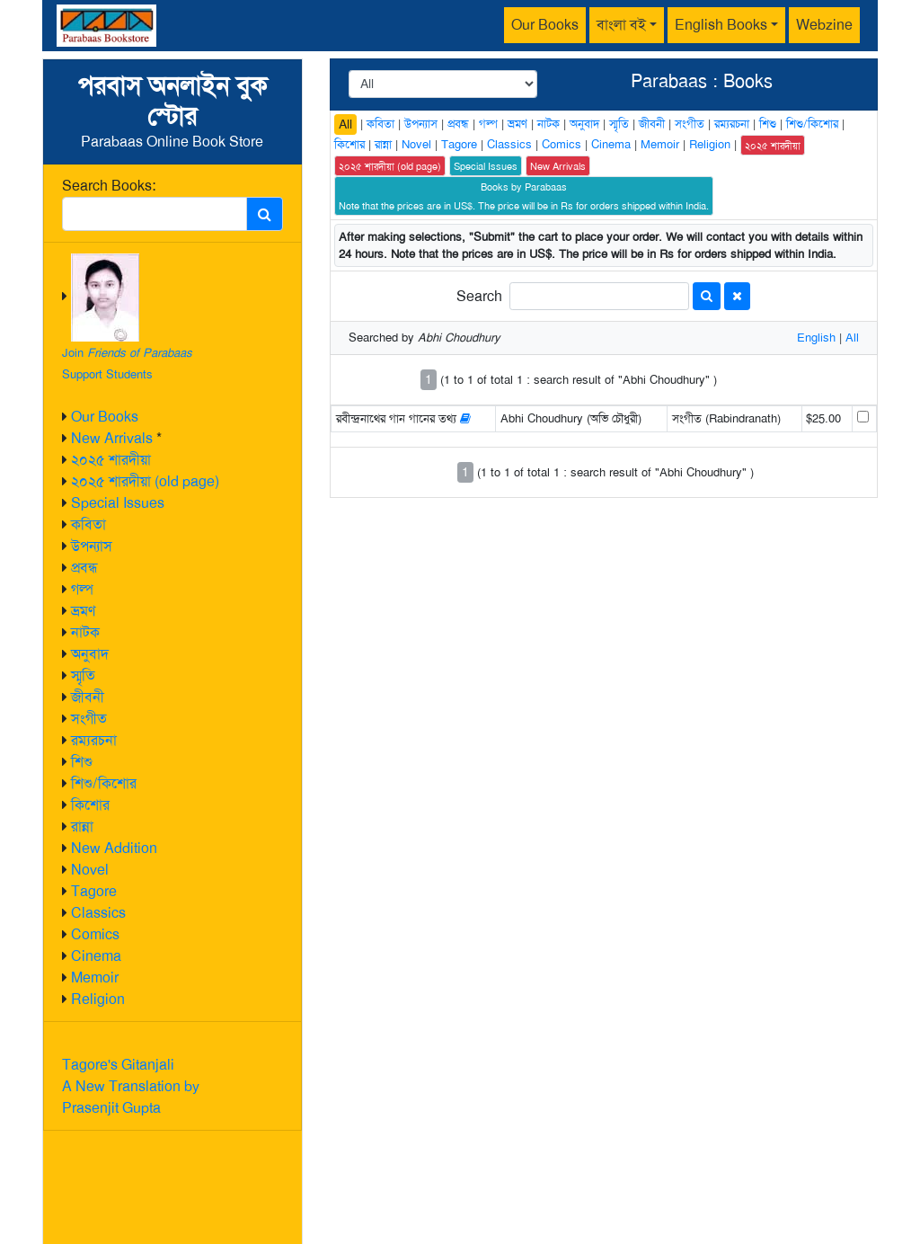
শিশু (82, 761)
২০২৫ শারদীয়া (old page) (145, 481)
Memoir (95, 977)
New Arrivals (112, 438)
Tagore (94, 891)
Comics (95, 934)
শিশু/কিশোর (104, 783)
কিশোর (90, 804)
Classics (98, 912)
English (816, 337)
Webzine (824, 24)
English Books (721, 24)
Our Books (545, 24)
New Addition (114, 848)
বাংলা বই (621, 24)
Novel (90, 869)
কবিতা (88, 524)
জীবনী (87, 697)
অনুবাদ (90, 653)
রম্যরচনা (94, 740)
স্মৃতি (83, 675)
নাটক (85, 632)
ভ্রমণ (83, 610)
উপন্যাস (91, 546)
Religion (98, 999)
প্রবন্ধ (84, 567)
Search (479, 296)
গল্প (82, 589)
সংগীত (89, 718)
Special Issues (117, 502)
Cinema (96, 955)
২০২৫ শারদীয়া (111, 459)
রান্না (82, 826)
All (345, 124)
